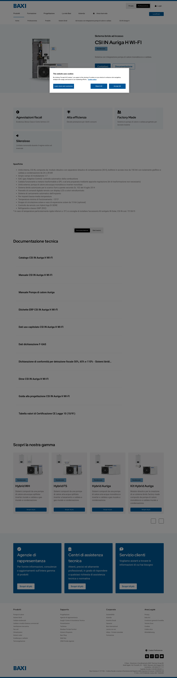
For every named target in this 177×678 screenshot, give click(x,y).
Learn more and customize (63, 86)
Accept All (117, 86)
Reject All (99, 86)
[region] (89, 80)
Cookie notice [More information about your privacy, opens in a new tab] (92, 79)
